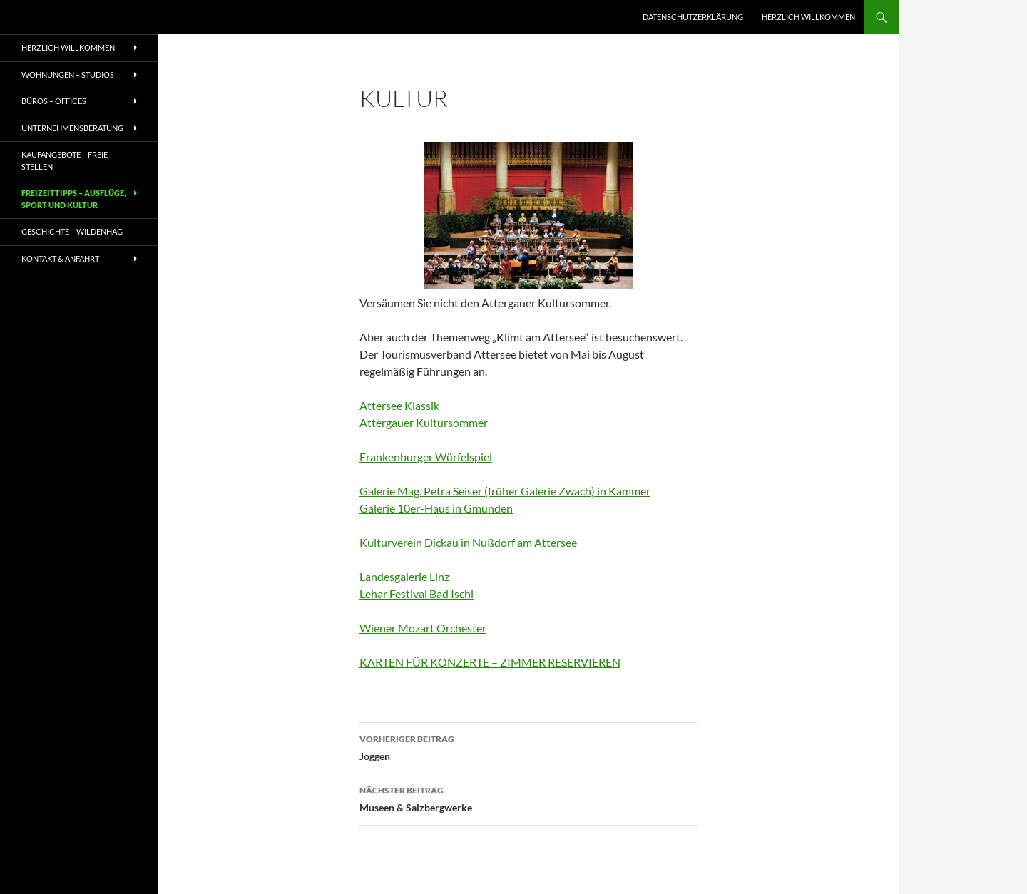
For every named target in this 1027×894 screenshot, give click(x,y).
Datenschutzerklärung (693, 16)
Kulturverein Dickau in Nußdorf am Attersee (468, 542)
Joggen (528, 746)
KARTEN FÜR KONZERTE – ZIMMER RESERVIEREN (489, 662)
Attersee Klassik (399, 405)
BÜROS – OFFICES (53, 101)
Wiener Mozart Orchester (422, 627)
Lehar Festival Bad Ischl (416, 593)
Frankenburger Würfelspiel (425, 456)
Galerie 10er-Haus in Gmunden (436, 508)
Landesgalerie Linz (404, 576)
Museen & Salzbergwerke (528, 797)
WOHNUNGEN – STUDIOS (67, 74)
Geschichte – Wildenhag (72, 231)
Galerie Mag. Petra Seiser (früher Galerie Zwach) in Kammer (504, 491)
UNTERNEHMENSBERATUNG (72, 128)
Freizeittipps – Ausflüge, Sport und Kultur (73, 199)
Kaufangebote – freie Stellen (64, 160)
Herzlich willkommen (808, 16)
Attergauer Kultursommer (423, 422)
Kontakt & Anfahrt (60, 258)
